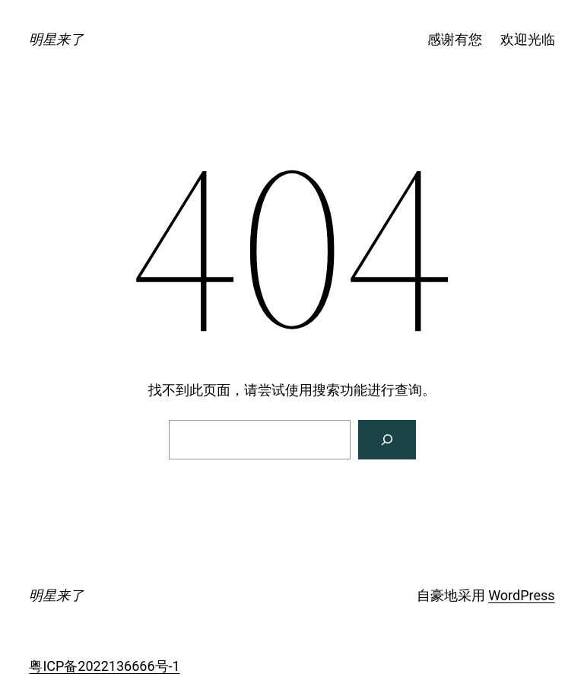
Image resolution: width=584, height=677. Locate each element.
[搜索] (387, 439)
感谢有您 (454, 39)
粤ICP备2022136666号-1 (104, 666)
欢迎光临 (527, 39)
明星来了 (56, 39)
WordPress (521, 595)
